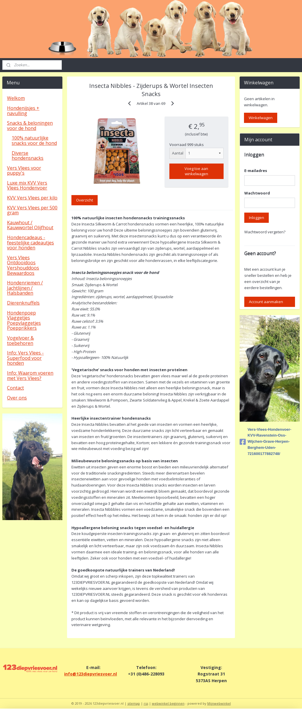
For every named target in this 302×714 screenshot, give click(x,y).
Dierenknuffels (23, 303)
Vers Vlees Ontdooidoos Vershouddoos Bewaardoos (23, 265)
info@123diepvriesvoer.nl (90, 674)
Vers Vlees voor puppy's (24, 170)
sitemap (133, 703)
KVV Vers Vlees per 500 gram (32, 210)
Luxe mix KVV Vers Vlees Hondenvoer (27, 185)
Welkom (16, 98)
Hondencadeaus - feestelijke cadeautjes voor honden (30, 242)
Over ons (17, 398)
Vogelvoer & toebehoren (20, 340)
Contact (15, 388)
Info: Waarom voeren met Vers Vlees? (30, 375)
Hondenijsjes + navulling (23, 111)
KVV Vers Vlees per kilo (32, 197)
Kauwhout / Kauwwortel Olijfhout (30, 225)
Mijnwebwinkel (219, 703)
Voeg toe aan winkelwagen (196, 171)
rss (146, 703)
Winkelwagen (261, 117)
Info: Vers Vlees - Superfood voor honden (25, 358)
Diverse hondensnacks (27, 155)
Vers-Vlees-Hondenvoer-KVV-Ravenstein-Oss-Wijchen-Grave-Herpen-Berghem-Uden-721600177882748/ (265, 441)
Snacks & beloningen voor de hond (30, 125)
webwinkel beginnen (168, 703)
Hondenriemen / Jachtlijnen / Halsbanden (25, 287)
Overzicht (84, 199)
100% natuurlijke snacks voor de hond (34, 140)
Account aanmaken (266, 301)
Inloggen (256, 217)
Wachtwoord (257, 193)
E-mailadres (255, 170)
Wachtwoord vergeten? (264, 231)
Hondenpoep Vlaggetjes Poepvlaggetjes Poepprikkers (24, 320)
